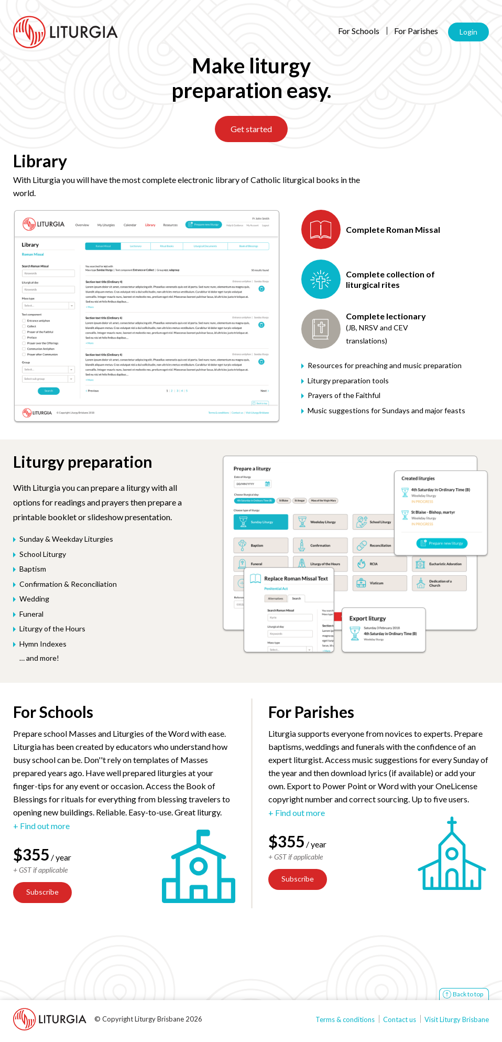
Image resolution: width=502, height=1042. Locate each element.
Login (468, 31)
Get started (251, 129)
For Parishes (416, 31)
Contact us (399, 1019)
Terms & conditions (345, 1019)
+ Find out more (41, 826)
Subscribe (42, 891)
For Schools (358, 31)
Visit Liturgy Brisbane (456, 1019)
